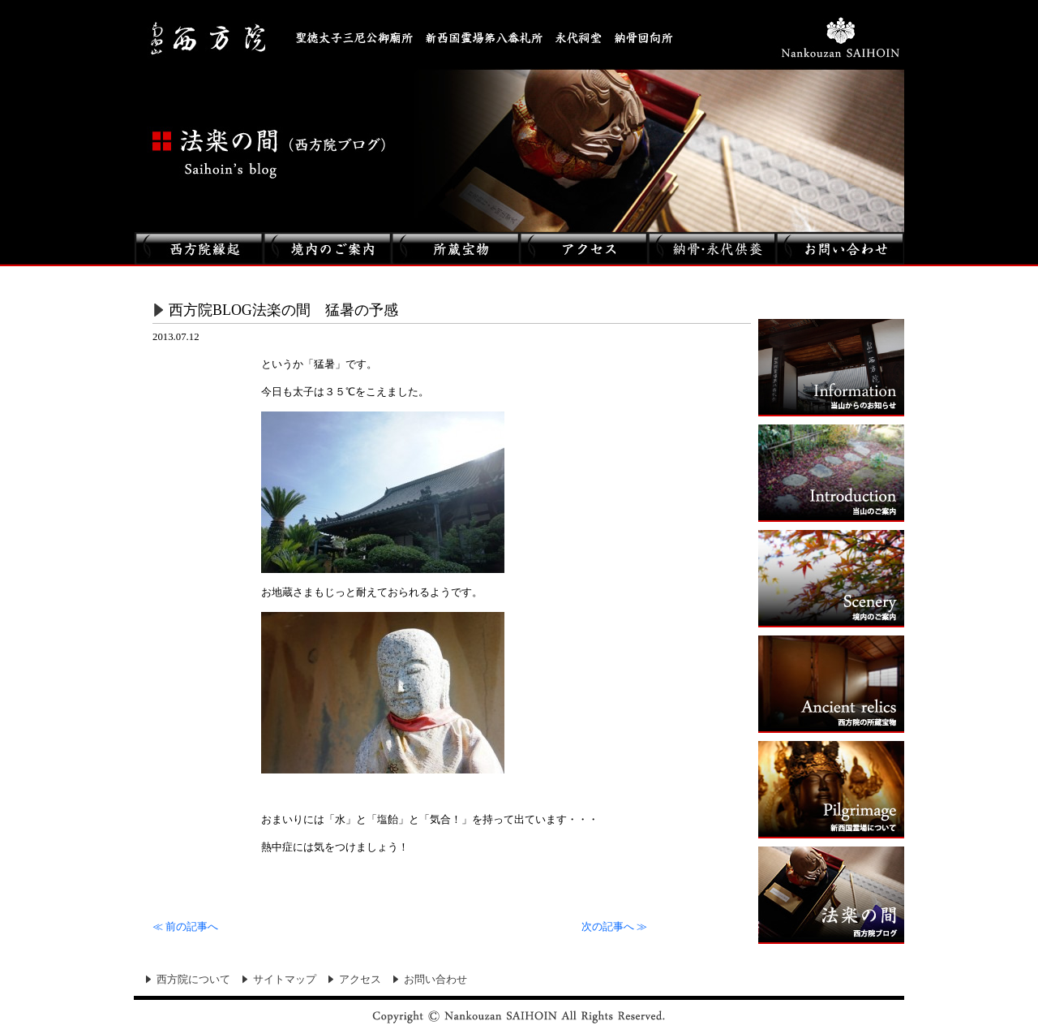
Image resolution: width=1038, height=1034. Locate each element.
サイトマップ (284, 979)
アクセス (360, 979)
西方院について (193, 979)
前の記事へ (185, 927)
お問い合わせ (435, 979)
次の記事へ (614, 927)
